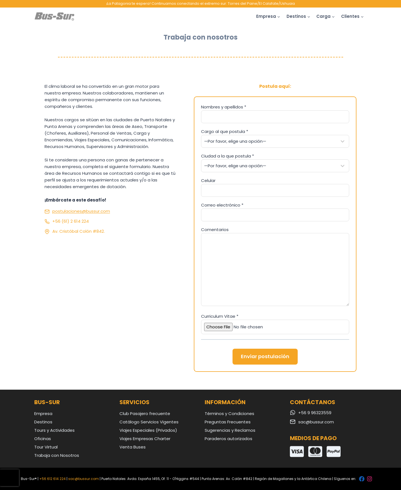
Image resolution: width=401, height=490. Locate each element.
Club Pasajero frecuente (144, 413)
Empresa (43, 413)
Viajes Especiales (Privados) (148, 430)
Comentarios (215, 229)
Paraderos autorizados (228, 439)
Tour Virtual (46, 447)
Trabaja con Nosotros (56, 455)
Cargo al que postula (224, 131)
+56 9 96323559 (314, 413)
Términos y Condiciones (229, 413)
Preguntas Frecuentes (228, 422)
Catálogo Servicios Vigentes (149, 422)
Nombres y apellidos (223, 107)
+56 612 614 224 (52, 478)
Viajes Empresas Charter (144, 439)
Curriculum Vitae (219, 316)
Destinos (43, 422)
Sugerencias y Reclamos (230, 430)
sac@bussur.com (316, 422)
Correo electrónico (222, 205)
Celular (208, 180)
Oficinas (42, 439)
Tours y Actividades (54, 430)
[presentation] (9, 477)
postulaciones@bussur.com (81, 211)
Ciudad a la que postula (227, 156)
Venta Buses (132, 447)
